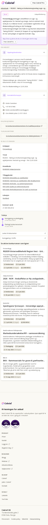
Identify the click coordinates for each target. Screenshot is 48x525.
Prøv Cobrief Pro (38, 3)
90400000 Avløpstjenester (11, 169)
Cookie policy (15, 519)
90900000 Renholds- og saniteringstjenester (18, 184)
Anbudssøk (4, 8)
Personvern (5, 519)
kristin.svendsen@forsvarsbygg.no (17, 110)
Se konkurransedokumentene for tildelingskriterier (24, 136)
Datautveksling (35, 519)
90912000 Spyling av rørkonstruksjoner (16, 187)
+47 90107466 (10, 107)
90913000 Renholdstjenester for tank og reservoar (20, 190)
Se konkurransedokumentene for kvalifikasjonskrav (24, 126)
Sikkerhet (25, 519)
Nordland (6, 198)
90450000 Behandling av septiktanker (15, 178)
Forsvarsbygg (7, 149)
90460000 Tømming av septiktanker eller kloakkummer (21, 181)
